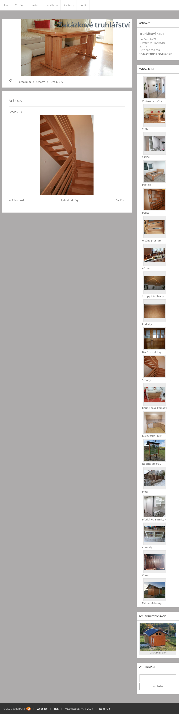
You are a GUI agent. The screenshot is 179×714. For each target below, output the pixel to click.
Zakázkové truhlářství (94, 24)
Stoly (145, 129)
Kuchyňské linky (152, 435)
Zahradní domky (152, 603)
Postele (146, 184)
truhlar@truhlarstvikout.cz (155, 53)
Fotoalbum (51, 5)
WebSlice (42, 708)
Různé (145, 268)
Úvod (6, 5)
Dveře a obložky (151, 352)
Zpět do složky (69, 200)
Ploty (145, 491)
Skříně (146, 156)
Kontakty (68, 5)
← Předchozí (16, 200)
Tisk (56, 708)
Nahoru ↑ (104, 708)
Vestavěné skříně (152, 101)
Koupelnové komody (154, 408)
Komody (147, 547)
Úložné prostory (152, 240)
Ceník (83, 5)
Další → (120, 200)
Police (145, 212)
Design (35, 5)
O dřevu (20, 5)
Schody (40, 82)
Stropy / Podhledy (153, 296)
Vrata (145, 575)
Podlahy (147, 324)
